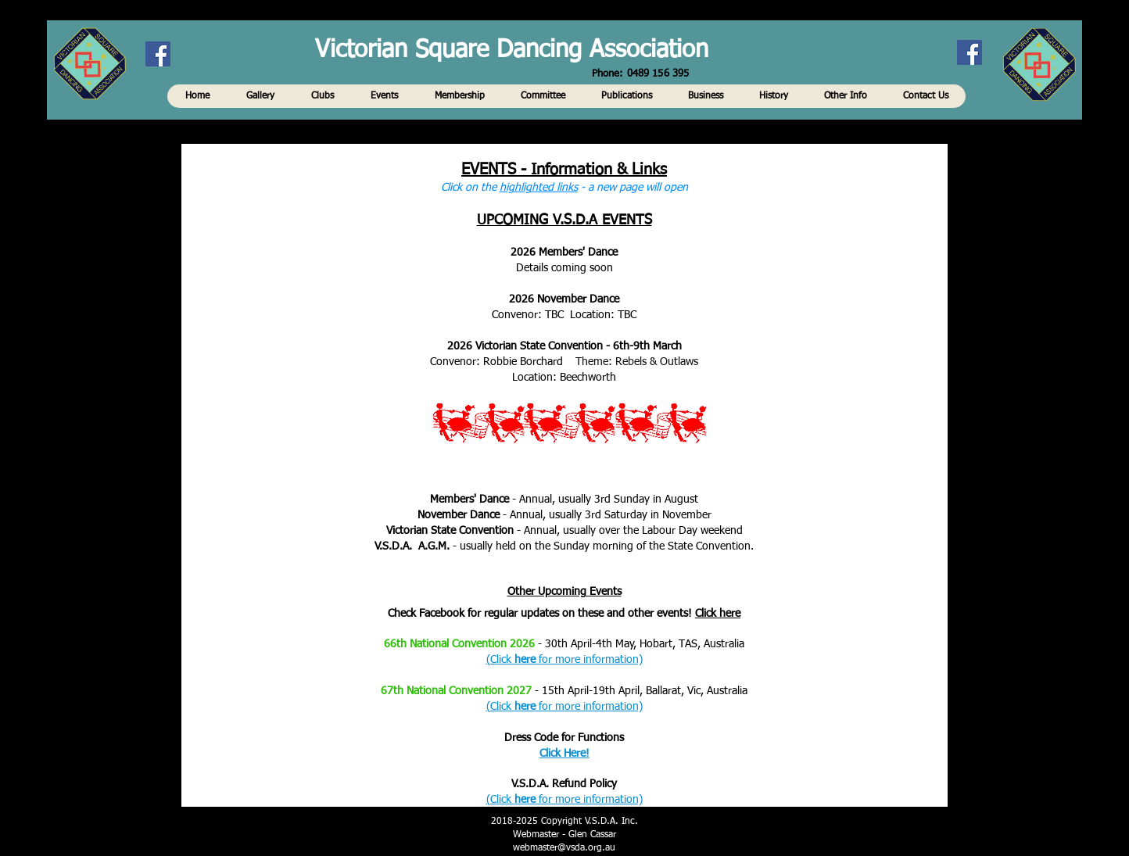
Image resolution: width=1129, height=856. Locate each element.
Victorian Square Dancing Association (511, 50)
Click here (717, 613)
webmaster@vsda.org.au (564, 848)
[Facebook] (969, 52)
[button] (197, 96)
